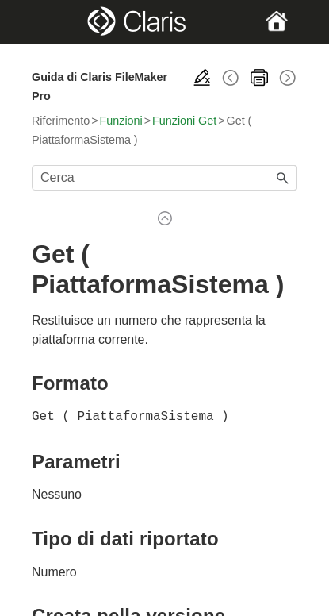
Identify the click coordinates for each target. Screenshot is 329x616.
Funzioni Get (184, 120)
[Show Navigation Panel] (44, 22)
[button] (283, 178)
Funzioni (121, 120)
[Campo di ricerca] (164, 178)
